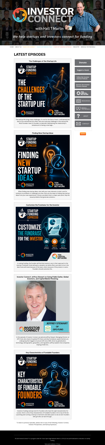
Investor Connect (29, 47)
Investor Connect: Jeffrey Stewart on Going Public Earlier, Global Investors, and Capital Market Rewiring (42, 278)
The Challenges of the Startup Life (43, 61)
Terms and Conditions (50, 444)
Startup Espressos (51, 424)
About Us (18, 47)
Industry (76, 47)
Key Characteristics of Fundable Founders (42, 352)
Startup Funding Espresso (63, 47)
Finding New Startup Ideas (42, 133)
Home (12, 47)
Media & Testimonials (88, 47)
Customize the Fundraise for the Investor (42, 205)
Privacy (58, 444)
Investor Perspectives (44, 47)
